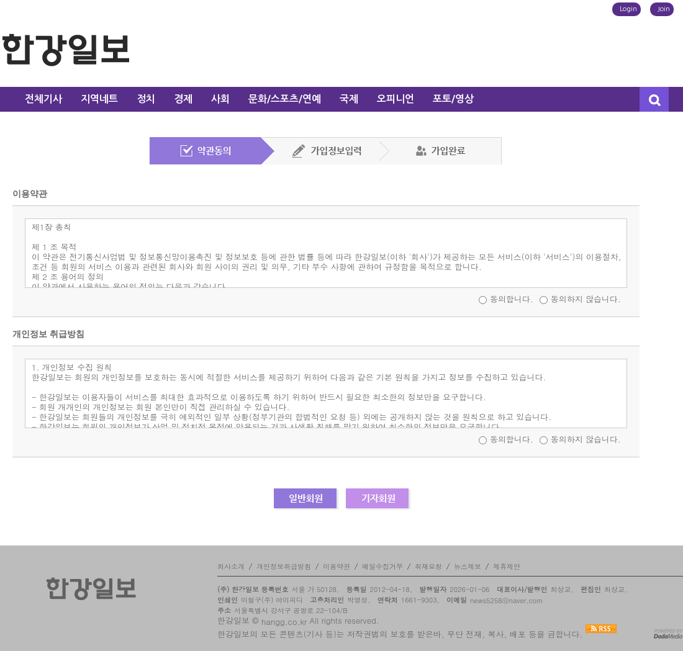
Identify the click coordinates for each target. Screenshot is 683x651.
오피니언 (395, 99)
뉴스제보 (467, 566)
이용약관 (336, 566)
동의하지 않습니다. (586, 299)
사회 (220, 99)
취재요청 (428, 566)
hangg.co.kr (284, 621)
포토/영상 (453, 99)
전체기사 (43, 99)
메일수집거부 (382, 566)
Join (664, 9)
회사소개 (231, 566)
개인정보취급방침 (283, 566)
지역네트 (99, 99)
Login (628, 9)
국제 (349, 99)
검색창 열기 (654, 99)
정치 (146, 99)
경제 (183, 99)
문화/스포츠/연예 (284, 99)
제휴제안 (506, 566)
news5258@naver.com (506, 600)
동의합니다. (511, 299)
